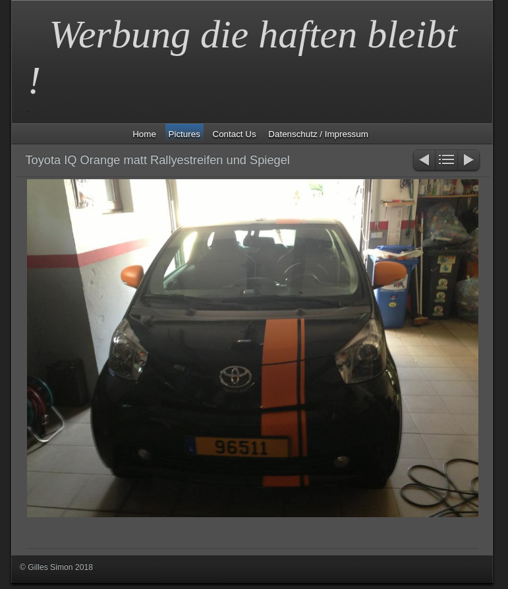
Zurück (423, 161)
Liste (446, 161)
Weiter (469, 161)
